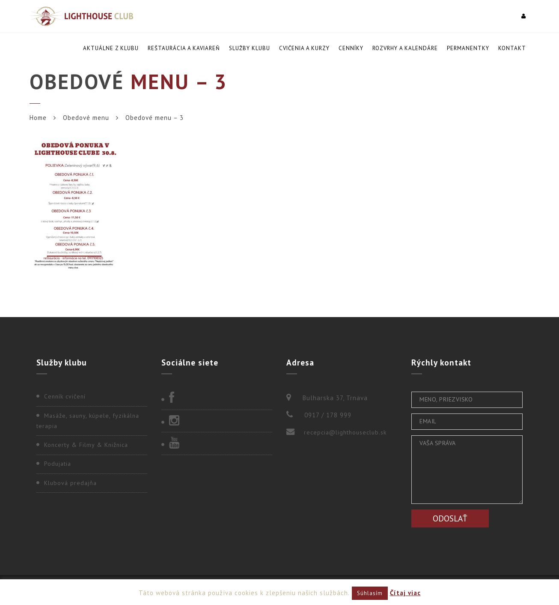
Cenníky (351, 48)
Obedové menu (86, 118)
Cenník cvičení (65, 396)
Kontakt (512, 48)
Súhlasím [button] (370, 593)
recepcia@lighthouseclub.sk (345, 432)
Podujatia (57, 463)
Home (38, 118)
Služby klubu (249, 48)
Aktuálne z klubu (111, 48)
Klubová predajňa (70, 483)
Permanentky (468, 48)
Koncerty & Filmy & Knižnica (86, 445)
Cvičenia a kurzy (304, 48)
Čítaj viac (405, 593)
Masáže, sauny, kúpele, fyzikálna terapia (87, 421)
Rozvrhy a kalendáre (405, 48)
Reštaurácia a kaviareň (184, 48)
